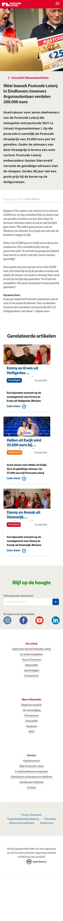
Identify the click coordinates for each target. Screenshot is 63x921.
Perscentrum (32, 676)
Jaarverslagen (31, 670)
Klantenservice (31, 761)
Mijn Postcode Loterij (31, 766)
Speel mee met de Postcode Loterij (31, 649)
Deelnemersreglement (21, 823)
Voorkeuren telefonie (31, 782)
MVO (31, 731)
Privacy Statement (31, 815)
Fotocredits (31, 721)
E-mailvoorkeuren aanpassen (31, 771)
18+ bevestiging (32, 710)
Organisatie (31, 665)
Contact (31, 787)
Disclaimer (50, 819)
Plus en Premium (31, 660)
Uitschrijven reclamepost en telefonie (31, 777)
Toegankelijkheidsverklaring (23, 819)
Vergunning (46, 823)
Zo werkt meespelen (31, 654)
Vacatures (31, 726)
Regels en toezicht (31, 705)
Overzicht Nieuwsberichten (30, 78)
